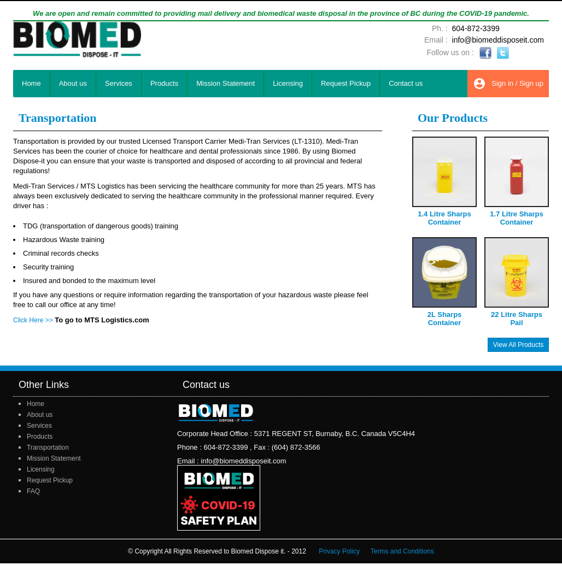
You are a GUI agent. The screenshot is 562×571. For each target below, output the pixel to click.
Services (118, 83)
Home (31, 83)
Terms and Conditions (402, 551)
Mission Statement (225, 83)
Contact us (406, 83)
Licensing (288, 83)
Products (164, 83)
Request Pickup (346, 83)
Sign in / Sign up (508, 83)
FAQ (33, 491)
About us (73, 83)
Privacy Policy (339, 551)
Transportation (48, 447)
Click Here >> (33, 320)
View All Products (518, 345)
